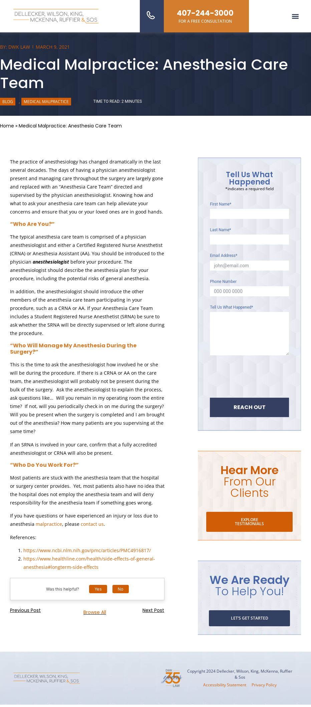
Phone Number (223, 281)
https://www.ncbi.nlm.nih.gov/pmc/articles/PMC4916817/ (87, 550)
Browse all (94, 612)
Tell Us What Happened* (231, 307)
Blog (7, 101)
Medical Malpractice (46, 101)
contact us (92, 524)
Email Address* (223, 255)
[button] (295, 16)
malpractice (49, 524)
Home (7, 125)
